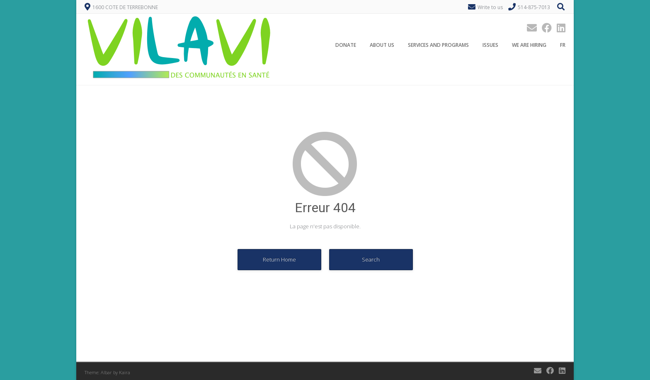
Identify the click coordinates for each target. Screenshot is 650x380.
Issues (490, 44)
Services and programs (438, 44)
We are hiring (529, 44)
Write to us (490, 7)
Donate (345, 44)
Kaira (124, 372)
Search (371, 259)
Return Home (279, 259)
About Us (382, 44)
